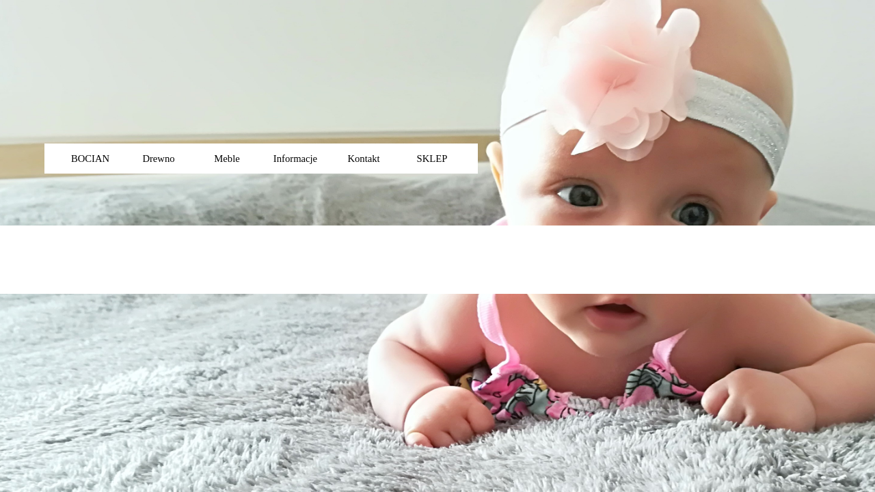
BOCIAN (90, 158)
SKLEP (432, 158)
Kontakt (363, 158)
